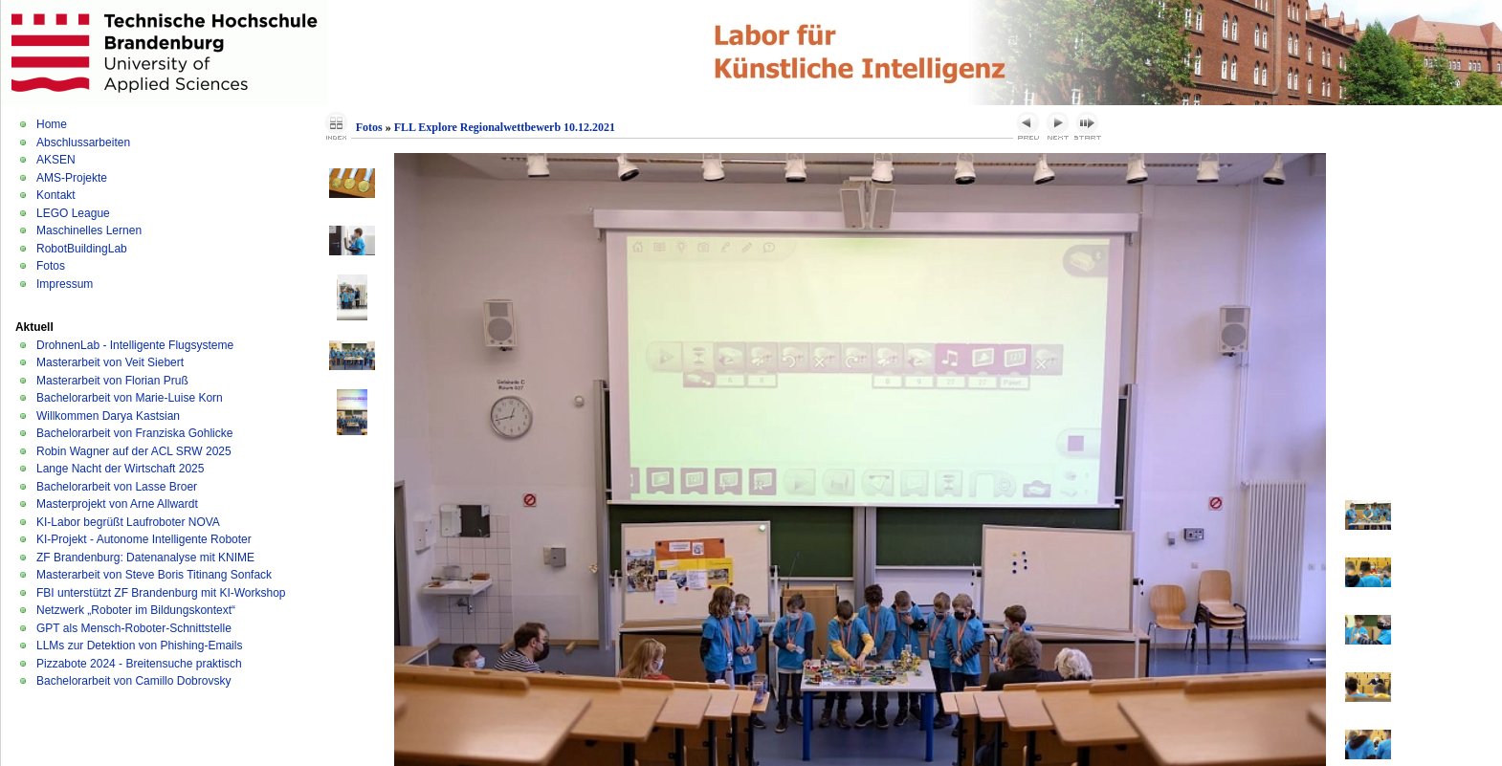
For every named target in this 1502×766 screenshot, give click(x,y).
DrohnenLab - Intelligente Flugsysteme (134, 345)
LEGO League (73, 213)
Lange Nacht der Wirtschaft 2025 (120, 468)
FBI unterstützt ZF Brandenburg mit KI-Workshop (161, 593)
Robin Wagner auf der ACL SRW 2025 (134, 451)
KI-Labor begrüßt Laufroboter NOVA (128, 522)
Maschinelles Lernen (89, 230)
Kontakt (56, 195)
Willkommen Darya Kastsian (108, 416)
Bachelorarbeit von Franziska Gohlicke (134, 433)
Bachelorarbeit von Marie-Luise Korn (129, 398)
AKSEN (56, 159)
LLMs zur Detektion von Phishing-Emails (139, 645)
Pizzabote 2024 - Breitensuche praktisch (139, 663)
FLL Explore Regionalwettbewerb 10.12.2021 (504, 127)
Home (51, 124)
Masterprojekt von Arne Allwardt (117, 504)
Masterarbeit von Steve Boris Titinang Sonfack (154, 574)
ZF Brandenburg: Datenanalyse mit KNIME (145, 557)
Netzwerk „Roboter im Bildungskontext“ (135, 610)
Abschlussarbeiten (83, 142)
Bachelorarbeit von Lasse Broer (116, 486)
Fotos (50, 266)
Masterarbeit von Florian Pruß (112, 380)
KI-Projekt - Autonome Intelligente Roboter (144, 539)
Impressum (64, 284)
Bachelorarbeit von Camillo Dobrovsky (133, 681)
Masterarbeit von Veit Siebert (110, 362)
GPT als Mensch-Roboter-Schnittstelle (134, 628)
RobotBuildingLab (81, 248)
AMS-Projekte (71, 178)
